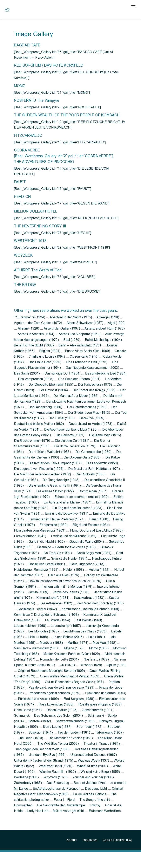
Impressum (90, 839)
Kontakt (72, 839)
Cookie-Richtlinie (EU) (117, 839)
